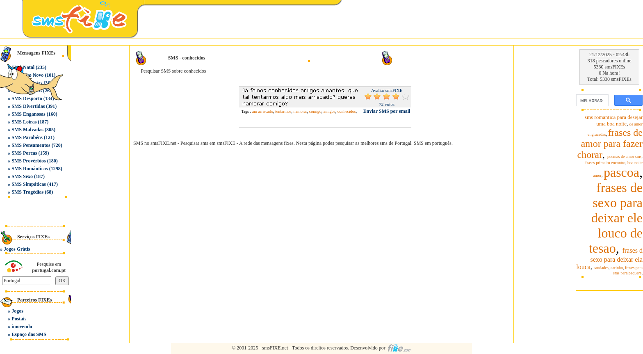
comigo (315, 111)
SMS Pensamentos (30, 145)
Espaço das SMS (28, 334)
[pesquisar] (591, 100)
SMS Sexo (22, 176)
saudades (601, 267)
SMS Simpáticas (28, 184)
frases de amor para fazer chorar (610, 143)
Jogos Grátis (17, 249)
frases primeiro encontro (605, 162)
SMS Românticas (29, 168)
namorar (300, 111)
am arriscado (262, 111)
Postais (18, 319)
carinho (617, 267)
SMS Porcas (24, 153)
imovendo (21, 326)
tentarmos (283, 111)
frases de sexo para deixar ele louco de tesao (616, 218)
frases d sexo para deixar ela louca (609, 258)
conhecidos (346, 111)
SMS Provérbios (28, 161)
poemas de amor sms (624, 156)
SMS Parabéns (27, 137)
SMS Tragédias (27, 192)
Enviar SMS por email (386, 111)
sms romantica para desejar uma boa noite (614, 120)
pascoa (621, 172)
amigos (329, 111)
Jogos (17, 311)
